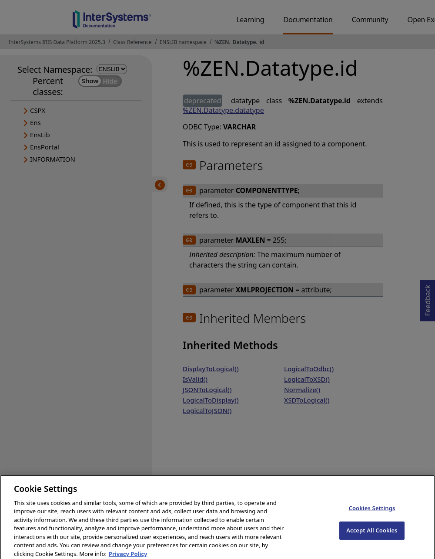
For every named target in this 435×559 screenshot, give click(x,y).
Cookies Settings (372, 512)
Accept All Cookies (372, 534)
